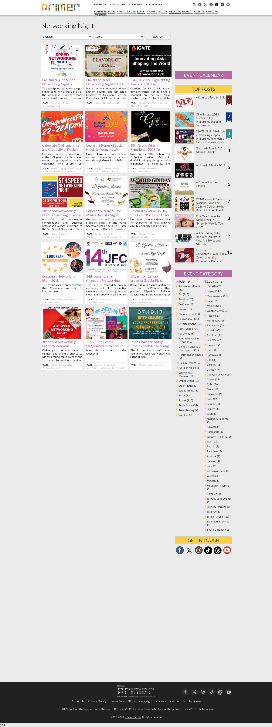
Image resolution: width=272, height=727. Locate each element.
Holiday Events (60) (189, 362)
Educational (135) (188, 318)
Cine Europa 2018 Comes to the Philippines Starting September (208, 119)
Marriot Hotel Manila (149, 168)
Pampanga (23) (215, 431)
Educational (92, 368)
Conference (163, 103)
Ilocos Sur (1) (214, 394)
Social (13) (184, 395)
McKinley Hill (93, 237)
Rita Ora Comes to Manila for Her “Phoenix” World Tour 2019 (210, 221)
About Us (78, 701)
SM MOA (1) (214, 511)
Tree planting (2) (188, 410)
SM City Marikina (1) (218, 506)
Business (152, 103)
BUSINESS (100, 11)
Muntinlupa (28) (216, 320)
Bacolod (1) (213, 461)
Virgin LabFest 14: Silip (211, 97)
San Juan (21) (214, 335)
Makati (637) (214, 286)
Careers (161, 701)
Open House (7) (187, 385)
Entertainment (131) (190, 323)
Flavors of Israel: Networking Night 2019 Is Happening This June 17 (105, 84)
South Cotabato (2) (218, 529)
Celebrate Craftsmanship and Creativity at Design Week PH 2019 (60, 149)
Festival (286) (186, 333)
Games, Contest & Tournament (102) (189, 348)
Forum (115, 171)
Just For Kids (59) (188, 367)
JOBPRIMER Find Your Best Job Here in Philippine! (147, 709)
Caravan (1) (185, 309)
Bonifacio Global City (104, 234)
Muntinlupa (70, 171)
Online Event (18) (188, 380)
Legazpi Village (66, 365)
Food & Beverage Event (112, 237)
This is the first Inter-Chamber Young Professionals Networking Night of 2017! (150, 353)
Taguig (62, 168)
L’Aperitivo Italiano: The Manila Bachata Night (103, 213)
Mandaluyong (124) (218, 296)
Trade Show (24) (188, 405)
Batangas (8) (214, 354)
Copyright (145, 701)
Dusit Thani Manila (59, 103)
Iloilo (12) (212, 399)
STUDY (162, 11)
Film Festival (118, 368)
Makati (98, 103)
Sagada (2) (213, 446)
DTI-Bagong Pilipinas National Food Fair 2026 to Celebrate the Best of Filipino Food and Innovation (210, 206)
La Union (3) (214, 403)
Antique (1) (213, 456)
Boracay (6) (213, 364)
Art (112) (183, 294)
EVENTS (199, 11)
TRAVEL (152, 11)
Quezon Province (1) (219, 436)
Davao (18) (213, 389)
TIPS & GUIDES (126, 11)
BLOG (111, 11)
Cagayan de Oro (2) (218, 374)
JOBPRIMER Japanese (199, 709)
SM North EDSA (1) (218, 516)
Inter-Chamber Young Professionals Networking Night (149, 346)
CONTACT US (117, 4)
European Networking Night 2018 (58, 278)
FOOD (141, 11)
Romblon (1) (214, 493)
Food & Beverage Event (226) (188, 340)
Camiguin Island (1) (218, 470)
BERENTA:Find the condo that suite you (84, 709)
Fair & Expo (105, 368)
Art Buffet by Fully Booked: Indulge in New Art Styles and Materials (208, 238)
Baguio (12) (213, 345)
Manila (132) (214, 305)
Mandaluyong (74, 168)
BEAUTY (187, 11)
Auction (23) (185, 299)
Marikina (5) (213, 330)
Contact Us (177, 701)
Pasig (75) (212, 300)
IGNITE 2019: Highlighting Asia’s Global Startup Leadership (150, 84)
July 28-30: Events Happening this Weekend (105, 344)
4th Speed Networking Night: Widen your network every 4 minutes (60, 346)
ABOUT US (100, 4)
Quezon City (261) (217, 310)
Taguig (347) (214, 291)
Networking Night (51, 106)
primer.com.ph (132, 717)
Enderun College (111, 168)
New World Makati (67, 299)
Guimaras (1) (214, 475)
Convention (105, 171)
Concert (98, 365)
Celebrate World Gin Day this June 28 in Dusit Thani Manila (149, 215)
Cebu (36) (212, 384)
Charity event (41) (189, 313)
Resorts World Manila (141, 171)
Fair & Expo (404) (188, 328)
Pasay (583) (213, 315)
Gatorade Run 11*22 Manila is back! (209, 150)
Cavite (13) (213, 379)
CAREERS (101, 15)
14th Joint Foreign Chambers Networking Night (103, 280)
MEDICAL (175, 11)
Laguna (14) (213, 408)
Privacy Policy (97, 701)
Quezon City (57, 171)
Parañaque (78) (216, 325)
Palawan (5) (213, 426)
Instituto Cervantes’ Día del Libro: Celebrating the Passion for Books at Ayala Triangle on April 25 (212, 259)
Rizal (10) (212, 441)
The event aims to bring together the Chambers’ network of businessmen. (62, 288)
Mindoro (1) (213, 480)
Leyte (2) (212, 413)
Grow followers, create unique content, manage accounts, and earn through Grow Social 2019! (106, 157)
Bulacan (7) (213, 369)
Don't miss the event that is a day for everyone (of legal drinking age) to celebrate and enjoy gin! (150, 222)
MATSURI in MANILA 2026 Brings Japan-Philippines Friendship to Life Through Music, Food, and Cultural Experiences (210, 140)
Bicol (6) (211, 466)
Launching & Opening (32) (186, 374)
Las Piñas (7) (214, 340)
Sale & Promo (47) (188, 390)
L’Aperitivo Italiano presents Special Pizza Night (146, 280)
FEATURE (212, 11)
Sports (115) (185, 400)
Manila (46, 171)
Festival (151, 234)
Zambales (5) (214, 451)
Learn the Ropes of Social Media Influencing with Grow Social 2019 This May (106, 149)
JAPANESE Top (154, 4)
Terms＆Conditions (122, 701)
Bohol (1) (212, 359)
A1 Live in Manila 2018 (210, 165)
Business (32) (186, 304)
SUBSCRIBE (135, 4)
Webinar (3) (185, 415)
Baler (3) (211, 350)
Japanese (195, 701)
